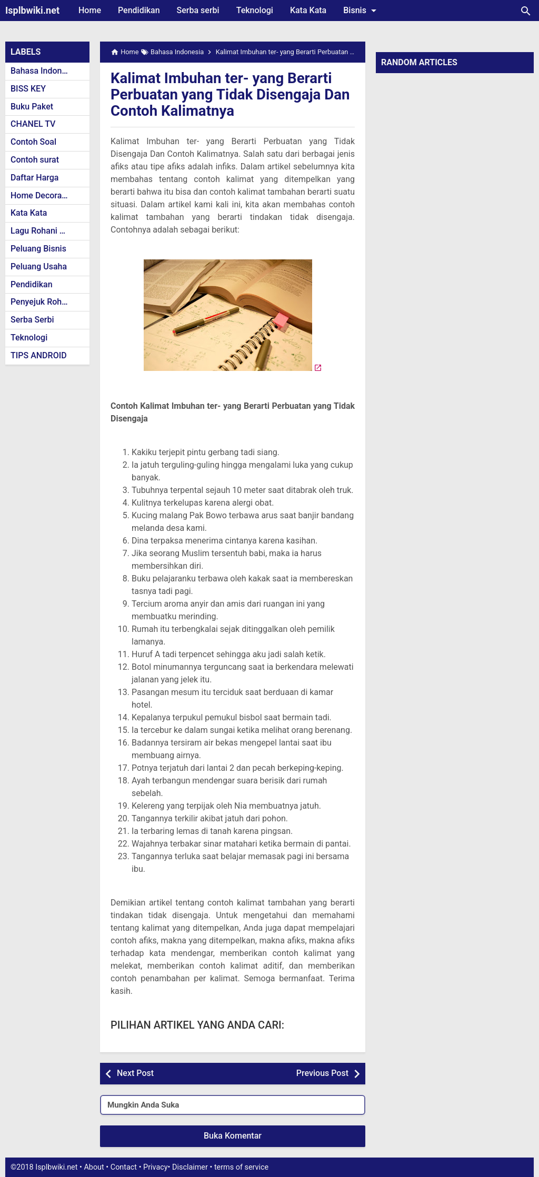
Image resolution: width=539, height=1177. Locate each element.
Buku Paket (32, 107)
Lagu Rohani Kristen (48, 231)
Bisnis (361, 10)
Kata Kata (308, 10)
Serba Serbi (32, 320)
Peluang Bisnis (38, 249)
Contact (124, 1167)
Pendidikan (139, 10)
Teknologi (254, 10)
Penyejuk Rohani (42, 302)
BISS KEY (28, 89)
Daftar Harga (34, 178)
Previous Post (322, 1073)
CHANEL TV (33, 124)
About (94, 1167)
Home (89, 10)
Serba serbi (198, 10)
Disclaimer (190, 1167)
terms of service (241, 1167)
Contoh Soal (33, 142)
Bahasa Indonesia (44, 71)
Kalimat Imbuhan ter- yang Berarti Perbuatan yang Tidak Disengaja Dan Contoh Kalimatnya (232, 94)
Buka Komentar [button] (233, 1136)
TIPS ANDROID (39, 355)
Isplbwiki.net (32, 10)
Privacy (155, 1167)
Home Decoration (43, 195)
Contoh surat (35, 160)
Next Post (135, 1073)
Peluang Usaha (39, 266)
